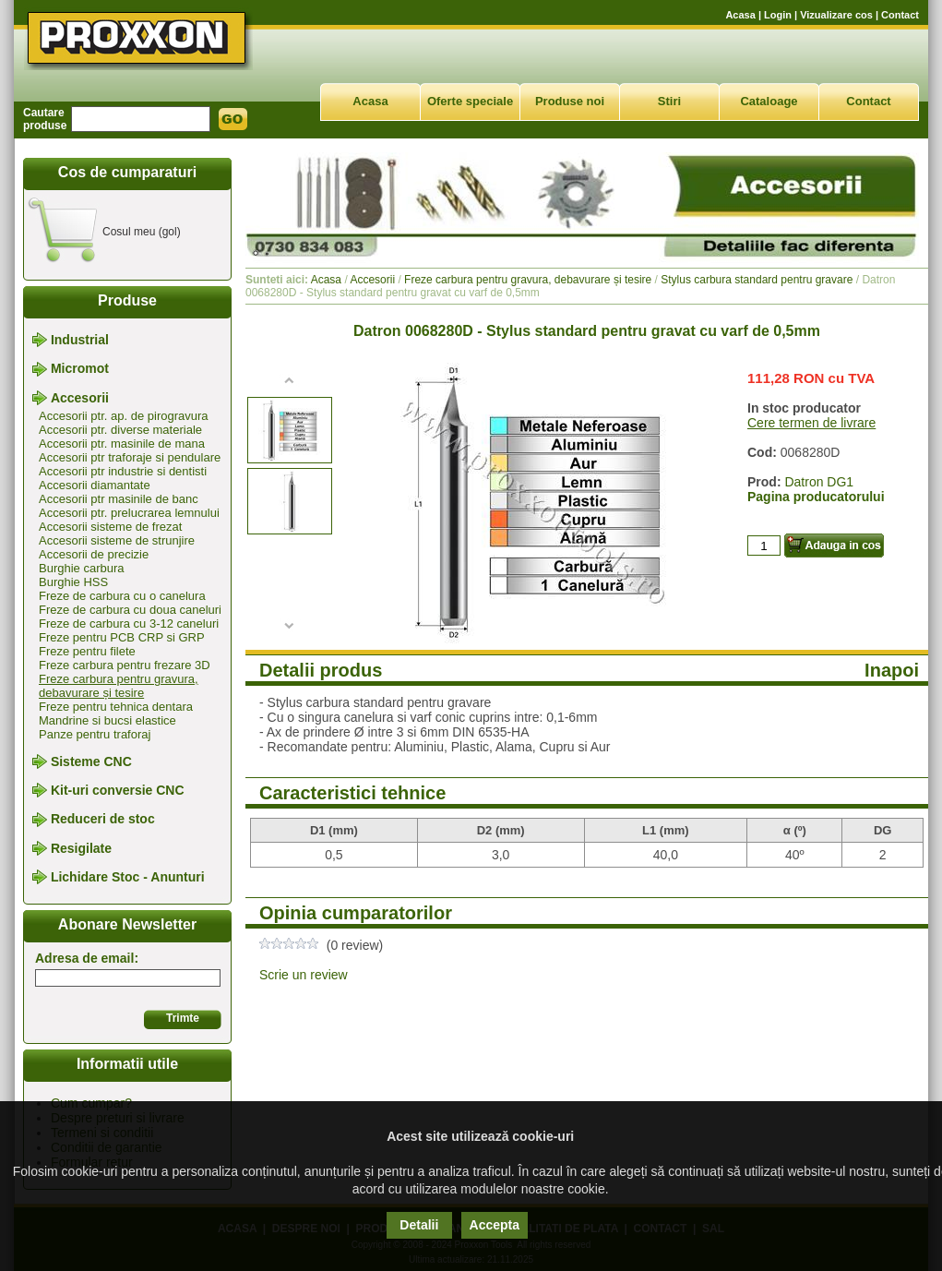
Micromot (80, 369)
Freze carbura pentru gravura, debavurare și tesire (118, 686)
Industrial (80, 339)
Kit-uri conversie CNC (118, 790)
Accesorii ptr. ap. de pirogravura (124, 416)
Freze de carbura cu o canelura (122, 596)
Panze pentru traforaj (94, 734)
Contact (900, 14)
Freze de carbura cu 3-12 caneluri (129, 623)
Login (778, 14)
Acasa (740, 14)
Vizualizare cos (836, 14)
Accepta (494, 1224)
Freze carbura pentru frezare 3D (124, 665)
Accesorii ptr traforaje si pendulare (130, 457)
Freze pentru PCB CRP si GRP (122, 637)
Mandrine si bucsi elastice (107, 720)
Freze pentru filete (87, 651)
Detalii (418, 1224)
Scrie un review (303, 974)
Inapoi (891, 670)
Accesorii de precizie (94, 554)
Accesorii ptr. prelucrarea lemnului (129, 513)
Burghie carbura (82, 568)
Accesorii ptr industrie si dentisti (123, 471)
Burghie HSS (73, 582)
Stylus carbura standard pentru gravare (757, 279)
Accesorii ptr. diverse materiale (120, 430)
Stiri (669, 101)
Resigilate (81, 848)
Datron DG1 (818, 481)
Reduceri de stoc (103, 819)
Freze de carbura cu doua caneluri (130, 610)
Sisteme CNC (91, 761)
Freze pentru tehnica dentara (116, 706)
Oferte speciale (470, 101)
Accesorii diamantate (94, 485)
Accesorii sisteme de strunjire (117, 540)
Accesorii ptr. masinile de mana (122, 443)
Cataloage (768, 101)
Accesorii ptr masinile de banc (118, 499)
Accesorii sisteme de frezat (110, 527)
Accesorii (80, 397)
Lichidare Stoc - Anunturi (128, 876)
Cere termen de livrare (811, 422)
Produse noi (569, 101)
